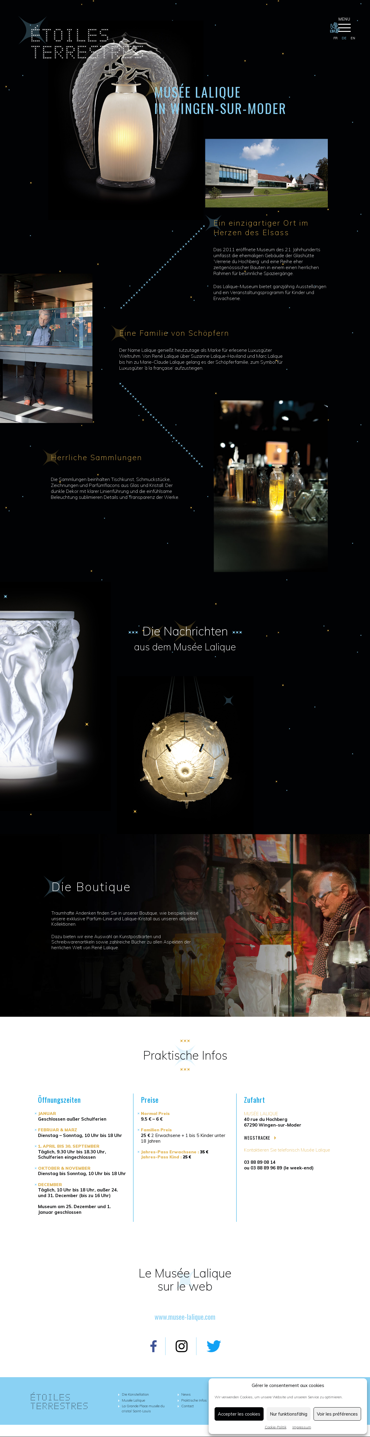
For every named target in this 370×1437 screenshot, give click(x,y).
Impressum (301, 1427)
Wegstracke (260, 1138)
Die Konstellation (135, 1394)
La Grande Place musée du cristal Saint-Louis (143, 1408)
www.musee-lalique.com (185, 1316)
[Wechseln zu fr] (335, 38)
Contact (187, 1406)
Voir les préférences (337, 1414)
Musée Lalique (133, 1400)
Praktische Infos (194, 1400)
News (186, 1394)
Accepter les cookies (239, 1414)
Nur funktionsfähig (288, 1414)
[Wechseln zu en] (353, 38)
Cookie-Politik (275, 1427)
